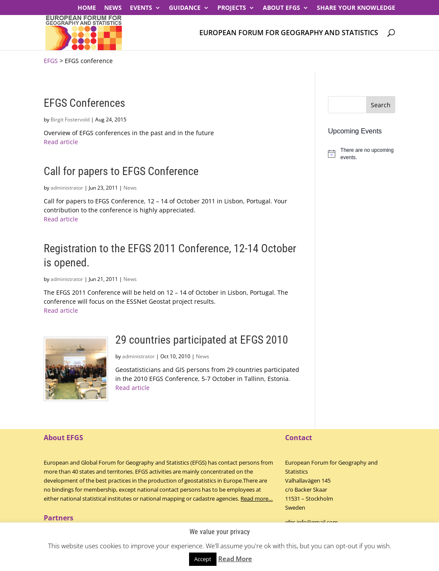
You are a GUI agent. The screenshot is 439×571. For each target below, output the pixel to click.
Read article (61, 142)
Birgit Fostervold (70, 119)
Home (87, 8)
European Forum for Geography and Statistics (288, 33)
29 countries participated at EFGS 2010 (201, 339)
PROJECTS (231, 8)
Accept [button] (202, 559)
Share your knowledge (356, 8)
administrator (67, 187)
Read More (235, 558)
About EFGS (281, 8)
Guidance (185, 8)
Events (141, 8)
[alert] (361, 154)
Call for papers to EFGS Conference (121, 171)
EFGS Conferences (84, 103)
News (113, 8)
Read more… (257, 498)
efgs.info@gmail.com (311, 522)
